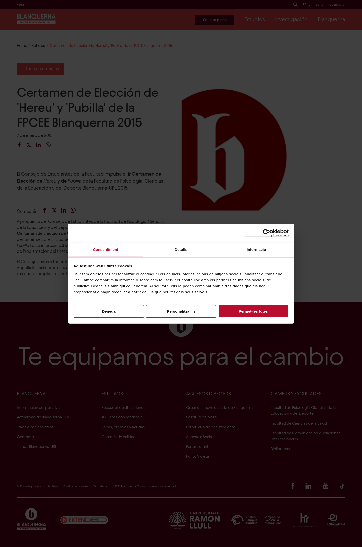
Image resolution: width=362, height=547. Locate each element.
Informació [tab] (256, 249)
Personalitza (181, 311)
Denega (108, 311)
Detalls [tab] (181, 249)
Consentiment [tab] (105, 249)
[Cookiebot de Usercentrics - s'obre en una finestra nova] (267, 233)
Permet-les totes (253, 311)
